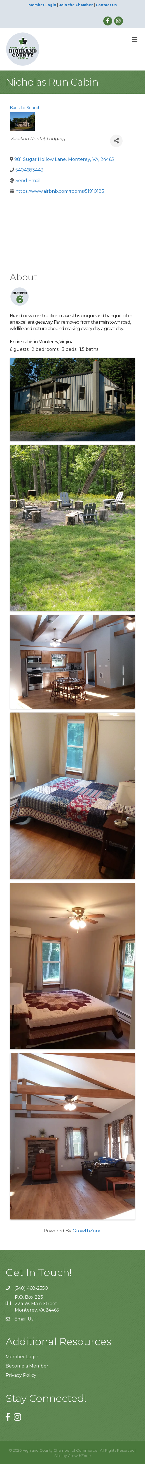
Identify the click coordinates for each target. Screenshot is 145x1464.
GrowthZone (87, 1230)
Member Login (42, 5)
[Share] (116, 141)
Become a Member (27, 1366)
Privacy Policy (21, 1375)
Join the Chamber (76, 5)
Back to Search (25, 107)
